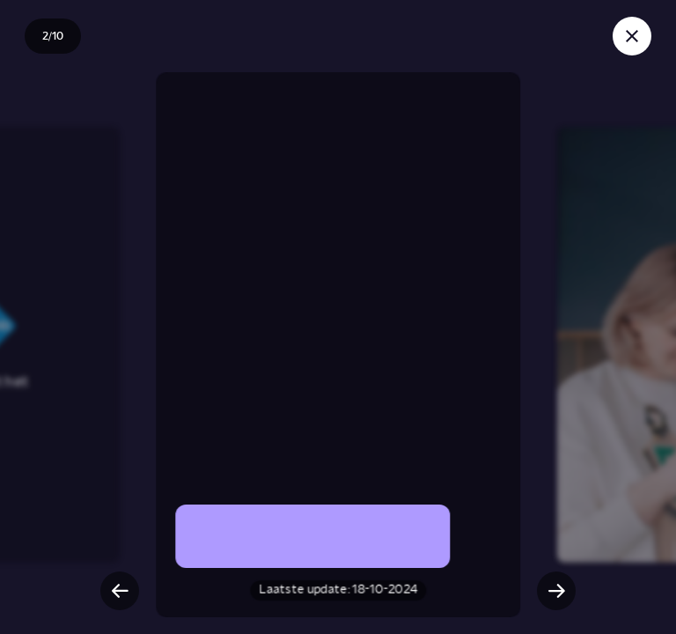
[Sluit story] (632, 36)
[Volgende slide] (556, 590)
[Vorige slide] (119, 590)
